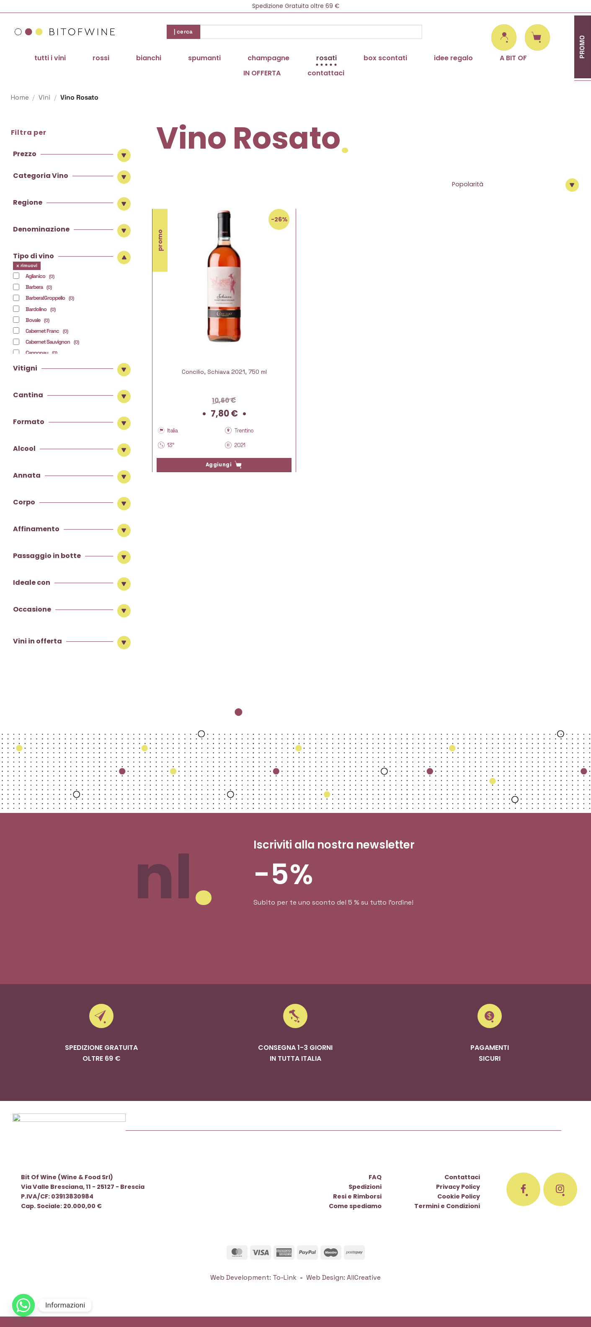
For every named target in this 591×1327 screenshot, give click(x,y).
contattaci (325, 73)
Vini (44, 97)
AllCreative (364, 1277)
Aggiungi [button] (219, 464)
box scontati (385, 58)
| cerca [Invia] (183, 31)
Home (20, 97)
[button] (503, 37)
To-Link (285, 1277)
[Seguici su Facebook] (523, 1189)
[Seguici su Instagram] (560, 1189)
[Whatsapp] (23, 1305)
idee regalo (453, 58)
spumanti (204, 58)
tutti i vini (50, 58)
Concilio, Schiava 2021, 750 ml (224, 371)
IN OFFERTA (262, 73)
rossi (101, 58)
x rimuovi (26, 265)
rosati (326, 58)
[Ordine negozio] (514, 184)
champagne (268, 58)
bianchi (148, 58)
